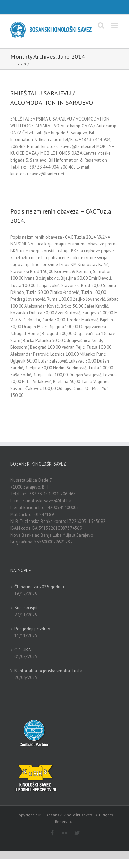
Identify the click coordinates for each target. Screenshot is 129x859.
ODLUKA (22, 650)
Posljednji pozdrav (32, 629)
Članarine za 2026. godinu (39, 587)
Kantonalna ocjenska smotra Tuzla (48, 671)
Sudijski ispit (26, 608)
